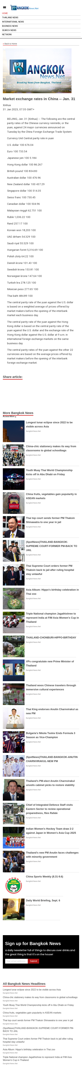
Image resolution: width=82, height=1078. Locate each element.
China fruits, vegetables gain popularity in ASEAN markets (32, 1013)
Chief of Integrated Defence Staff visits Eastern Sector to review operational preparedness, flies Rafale (49, 809)
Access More (8, 416)
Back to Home (10, 43)
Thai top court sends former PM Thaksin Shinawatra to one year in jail (38, 1020)
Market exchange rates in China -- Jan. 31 (39, 99)
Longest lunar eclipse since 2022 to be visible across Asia (32, 989)
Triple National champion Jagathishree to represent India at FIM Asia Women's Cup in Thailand (52, 617)
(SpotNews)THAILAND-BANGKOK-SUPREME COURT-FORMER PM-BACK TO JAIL (51, 546)
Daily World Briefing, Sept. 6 (43, 900)
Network (7, 34)
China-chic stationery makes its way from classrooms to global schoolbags (40, 997)
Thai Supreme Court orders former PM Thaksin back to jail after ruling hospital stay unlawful (50, 569)
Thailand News (10, 17)
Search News (9, 30)
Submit (33, 961)
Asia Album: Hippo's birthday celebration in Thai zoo (29, 1049)
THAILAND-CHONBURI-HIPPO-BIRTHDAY (51, 637)
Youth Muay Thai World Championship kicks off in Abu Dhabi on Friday (38, 1005)
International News (13, 22)
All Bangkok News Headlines (24, 984)
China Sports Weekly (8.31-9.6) (44, 876)
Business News (10, 26)
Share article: (13, 377)
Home (5, 13)
